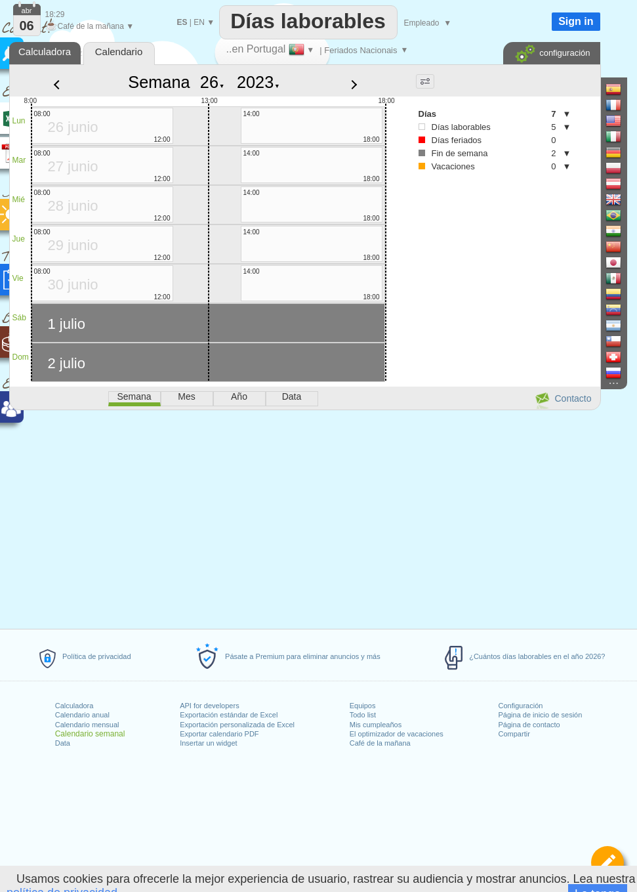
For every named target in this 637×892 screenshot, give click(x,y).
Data (62, 743)
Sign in (575, 21)
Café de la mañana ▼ (89, 26)
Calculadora (74, 706)
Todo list (363, 715)
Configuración (521, 706)
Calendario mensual (87, 725)
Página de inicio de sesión (541, 715)
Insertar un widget (208, 743)
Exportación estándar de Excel (228, 715)
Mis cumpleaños (375, 725)
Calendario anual (82, 715)
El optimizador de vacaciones (396, 734)
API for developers (209, 706)
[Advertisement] (304, 517)
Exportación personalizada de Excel (237, 725)
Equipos (363, 706)
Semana (159, 82)
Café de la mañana (380, 743)
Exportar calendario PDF (219, 734)
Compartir (514, 734)
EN (199, 22)
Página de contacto (529, 725)
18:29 (55, 14)
